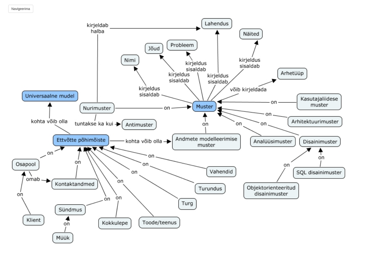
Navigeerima (20, 9)
